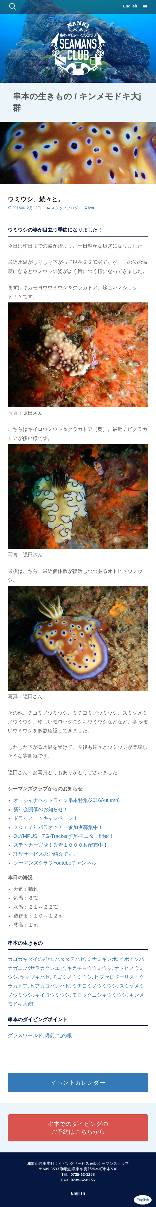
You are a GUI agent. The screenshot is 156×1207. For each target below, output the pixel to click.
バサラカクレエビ (45, 968)
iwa (91, 208)
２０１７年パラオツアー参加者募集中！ (58, 827)
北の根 (64, 1035)
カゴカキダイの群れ (30, 959)
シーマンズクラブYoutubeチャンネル (54, 863)
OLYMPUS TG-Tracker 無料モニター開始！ (63, 836)
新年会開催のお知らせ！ (40, 809)
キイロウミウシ (52, 995)
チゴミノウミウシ (72, 977)
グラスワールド (25, 1035)
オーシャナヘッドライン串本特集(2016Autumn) (66, 800)
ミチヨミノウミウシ (94, 986)
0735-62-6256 (83, 1180)
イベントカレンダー (78, 1082)
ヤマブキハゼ (35, 977)
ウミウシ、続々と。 (36, 199)
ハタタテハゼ (70, 959)
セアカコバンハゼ (50, 986)
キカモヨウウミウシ (89, 968)
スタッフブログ (64, 208)
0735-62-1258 (83, 1174)
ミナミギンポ (102, 959)
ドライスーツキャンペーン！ (45, 818)
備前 (50, 1035)
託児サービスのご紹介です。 (45, 854)
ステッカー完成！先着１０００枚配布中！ (60, 845)
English (130, 6)
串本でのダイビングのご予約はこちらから (78, 1128)
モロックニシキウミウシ (99, 995)
